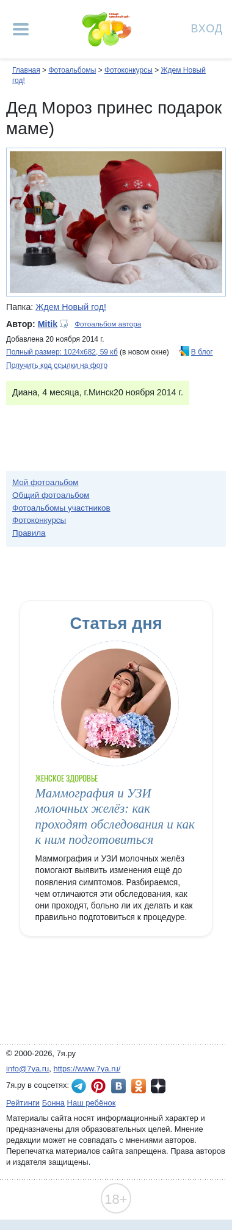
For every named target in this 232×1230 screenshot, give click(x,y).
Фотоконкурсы (128, 70)
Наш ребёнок (91, 1102)
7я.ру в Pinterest (98, 1086)
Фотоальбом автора (107, 324)
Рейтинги (23, 1102)
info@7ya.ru (27, 1068)
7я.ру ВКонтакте (118, 1086)
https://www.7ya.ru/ (87, 1068)
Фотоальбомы (72, 70)
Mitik (47, 324)
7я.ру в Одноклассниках (138, 1086)
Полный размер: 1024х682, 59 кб (62, 352)
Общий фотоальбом (50, 495)
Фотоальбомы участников (61, 507)
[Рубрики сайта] (20, 29)
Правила (29, 533)
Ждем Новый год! (70, 307)
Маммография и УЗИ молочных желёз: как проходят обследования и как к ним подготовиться (115, 816)
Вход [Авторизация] (207, 28)
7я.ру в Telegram (78, 1086)
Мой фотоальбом (45, 482)
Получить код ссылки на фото (56, 365)
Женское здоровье (66, 778)
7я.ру (158, 1086)
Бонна (53, 1102)
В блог (202, 352)
